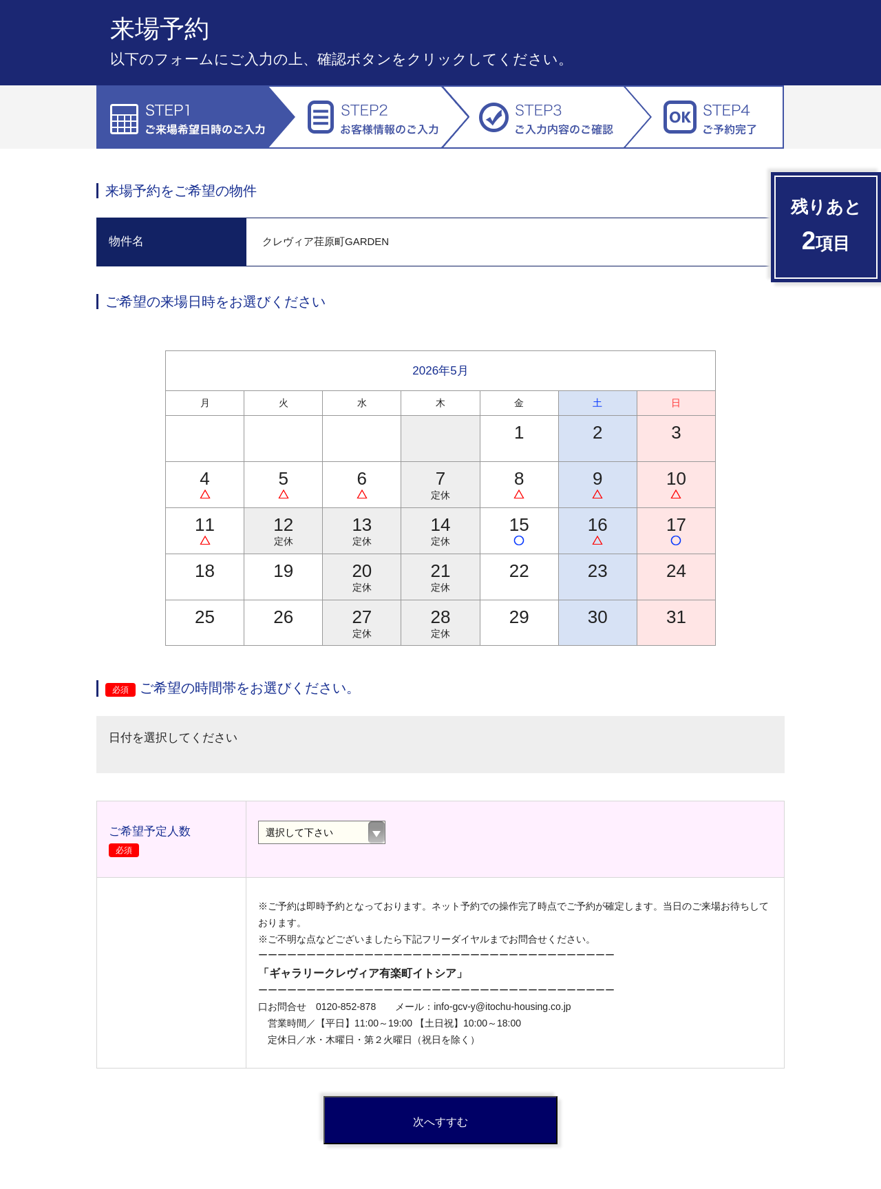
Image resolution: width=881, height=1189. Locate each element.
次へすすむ (440, 1122)
